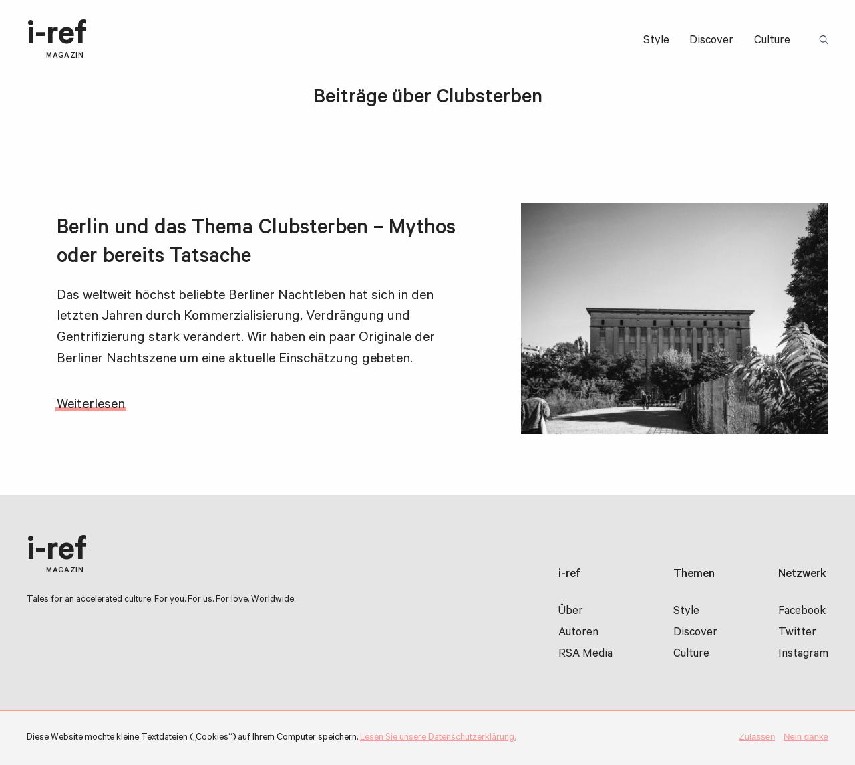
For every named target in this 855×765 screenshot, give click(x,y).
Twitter (797, 633)
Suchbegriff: (826, 40)
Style (656, 41)
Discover (711, 41)
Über (570, 612)
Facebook (802, 612)
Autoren (578, 633)
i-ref (57, 40)
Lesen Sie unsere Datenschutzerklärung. (438, 738)
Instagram (803, 655)
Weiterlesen (91, 405)
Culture (772, 41)
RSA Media (585, 655)
